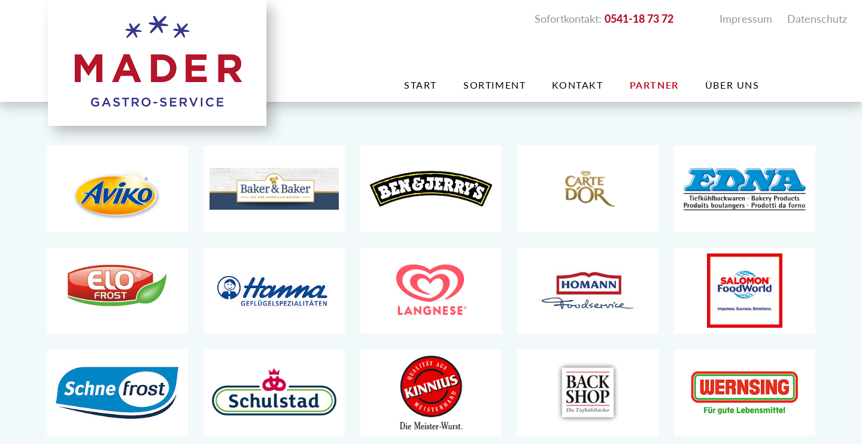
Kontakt (577, 84)
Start (420, 84)
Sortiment (494, 84)
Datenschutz (817, 18)
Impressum (746, 18)
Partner (654, 84)
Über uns (732, 84)
